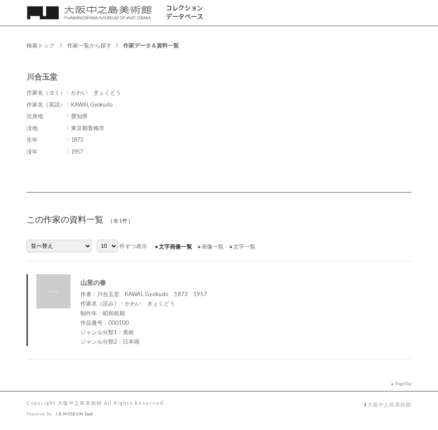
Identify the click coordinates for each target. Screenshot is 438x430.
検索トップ (40, 45)
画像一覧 (212, 246)
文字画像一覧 (175, 246)
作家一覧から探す (89, 45)
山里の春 (93, 282)
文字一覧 (244, 246)
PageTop (403, 383)
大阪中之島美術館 (389, 404)
